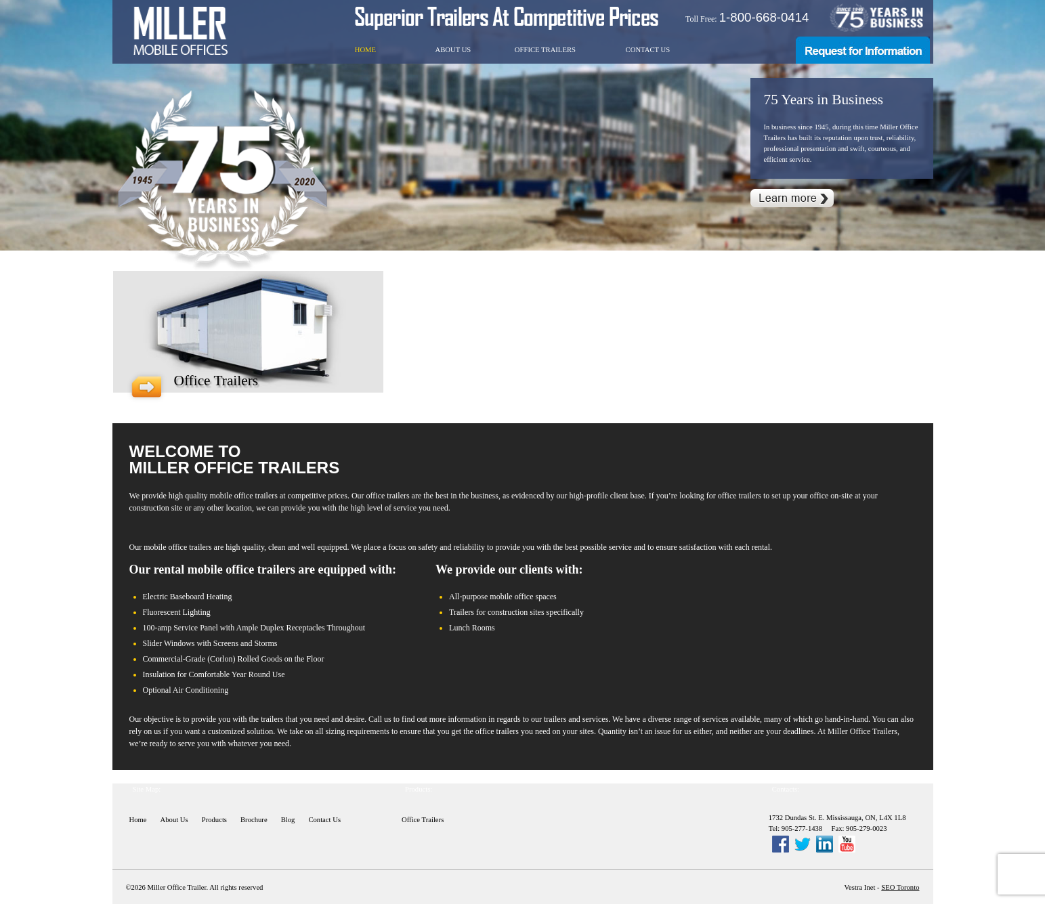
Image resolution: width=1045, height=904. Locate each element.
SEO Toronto (900, 887)
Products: (418, 789)
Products (214, 819)
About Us (453, 49)
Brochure (254, 819)
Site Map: (147, 789)
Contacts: (785, 789)
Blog (288, 819)
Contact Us (648, 49)
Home (365, 49)
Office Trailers (545, 49)
